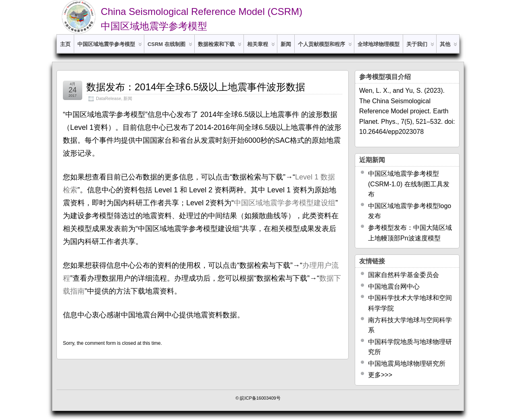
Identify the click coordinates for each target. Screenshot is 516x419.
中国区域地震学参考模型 (109, 47)
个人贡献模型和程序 (325, 47)
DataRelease (108, 98)
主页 (65, 44)
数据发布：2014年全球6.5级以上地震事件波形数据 (195, 86)
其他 (448, 47)
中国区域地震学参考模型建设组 (284, 203)
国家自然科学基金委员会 (403, 274)
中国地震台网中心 (394, 286)
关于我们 (420, 47)
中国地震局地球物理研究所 (406, 363)
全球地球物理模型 (378, 44)
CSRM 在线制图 (170, 47)
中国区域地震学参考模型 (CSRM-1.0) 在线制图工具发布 (408, 184)
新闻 (286, 44)
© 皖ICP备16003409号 (257, 398)
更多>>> (380, 374)
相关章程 (261, 47)
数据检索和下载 (219, 47)
